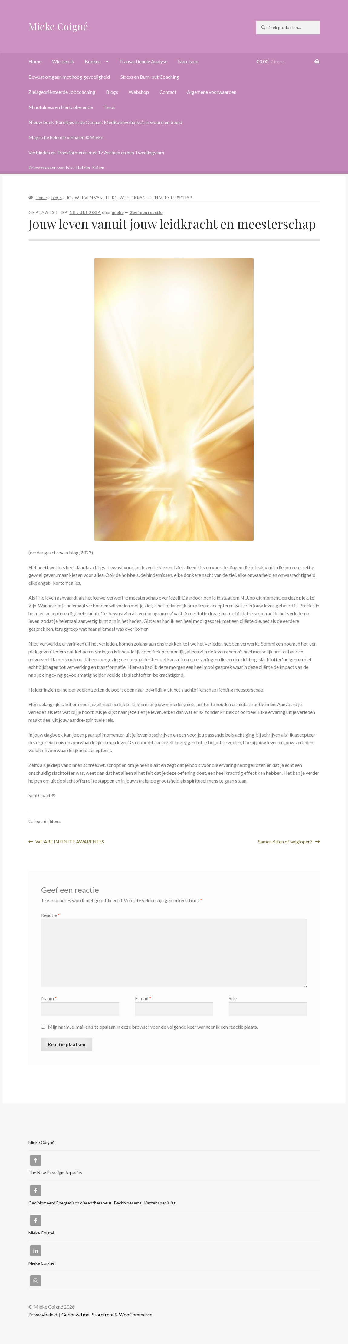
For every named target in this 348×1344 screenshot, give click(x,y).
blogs (56, 197)
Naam (49, 998)
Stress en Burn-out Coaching (149, 77)
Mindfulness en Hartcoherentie (60, 107)
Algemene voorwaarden (211, 92)
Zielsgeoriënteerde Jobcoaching (61, 92)
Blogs (112, 92)
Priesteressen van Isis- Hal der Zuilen (66, 167)
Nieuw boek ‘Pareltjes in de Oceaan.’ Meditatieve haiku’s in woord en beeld (105, 122)
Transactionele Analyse (143, 61)
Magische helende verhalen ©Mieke (65, 137)
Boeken (93, 61)
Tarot (109, 107)
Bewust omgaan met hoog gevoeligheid (69, 77)
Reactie (50, 915)
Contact (167, 92)
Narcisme (188, 61)
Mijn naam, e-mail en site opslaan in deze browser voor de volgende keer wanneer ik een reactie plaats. (153, 1027)
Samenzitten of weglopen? (285, 842)
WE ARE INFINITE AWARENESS (69, 842)
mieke (118, 212)
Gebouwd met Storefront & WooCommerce (106, 1314)
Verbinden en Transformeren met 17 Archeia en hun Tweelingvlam (96, 152)
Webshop (139, 92)
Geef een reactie (146, 212)
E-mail (143, 998)
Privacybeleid (42, 1314)
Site (233, 998)
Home (34, 61)
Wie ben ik (63, 61)
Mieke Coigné (58, 26)
